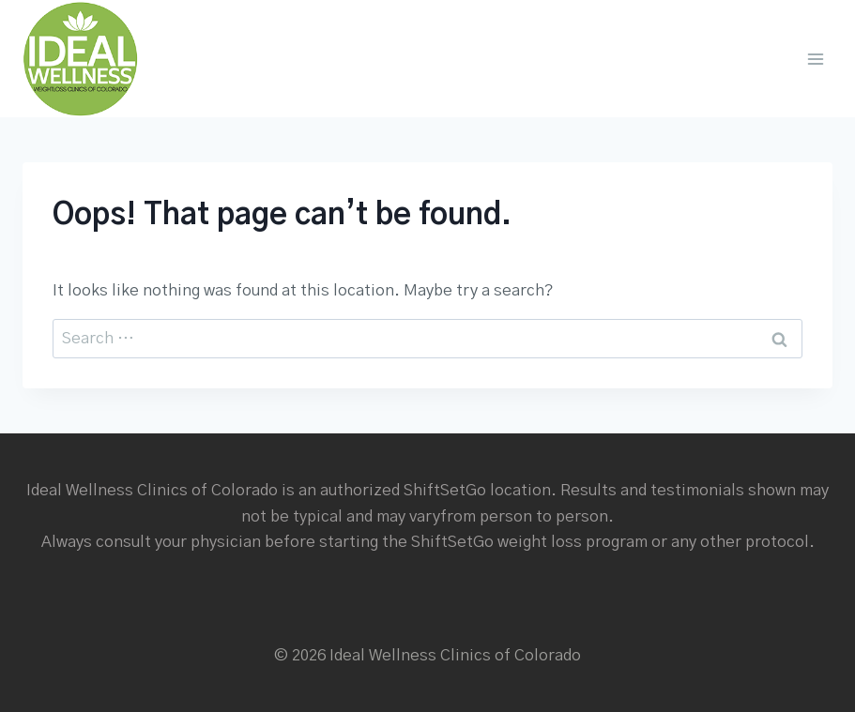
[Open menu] (815, 58)
